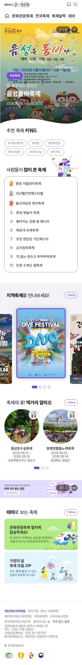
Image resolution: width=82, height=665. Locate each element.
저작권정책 (40, 616)
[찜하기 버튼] (69, 4)
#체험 (35, 143)
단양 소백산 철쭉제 (29, 265)
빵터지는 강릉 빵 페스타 (32, 221)
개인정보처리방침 (14, 611)
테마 (71, 16)
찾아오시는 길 (41, 621)
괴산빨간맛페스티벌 (29, 193)
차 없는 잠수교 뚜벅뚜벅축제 (36, 257)
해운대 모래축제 (27, 230)
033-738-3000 (23, 629)
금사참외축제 (25, 248)
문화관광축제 (22, 16)
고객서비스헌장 (59, 616)
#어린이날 (36, 152)
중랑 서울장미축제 (28, 184)
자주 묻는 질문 (61, 621)
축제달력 (59, 16)
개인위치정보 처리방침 (17, 616)
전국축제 (42, 16)
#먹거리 (56, 152)
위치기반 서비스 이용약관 (43, 611)
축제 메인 (7, 15)
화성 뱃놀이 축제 (27, 213)
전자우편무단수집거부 (17, 621)
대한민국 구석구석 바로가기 (17, 5)
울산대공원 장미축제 (30, 203)
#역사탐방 (14, 152)
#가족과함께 (15, 143)
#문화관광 (54, 143)
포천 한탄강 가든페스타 (32, 239)
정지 (74, 29)
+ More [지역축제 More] (70, 295)
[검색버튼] (75, 4)
